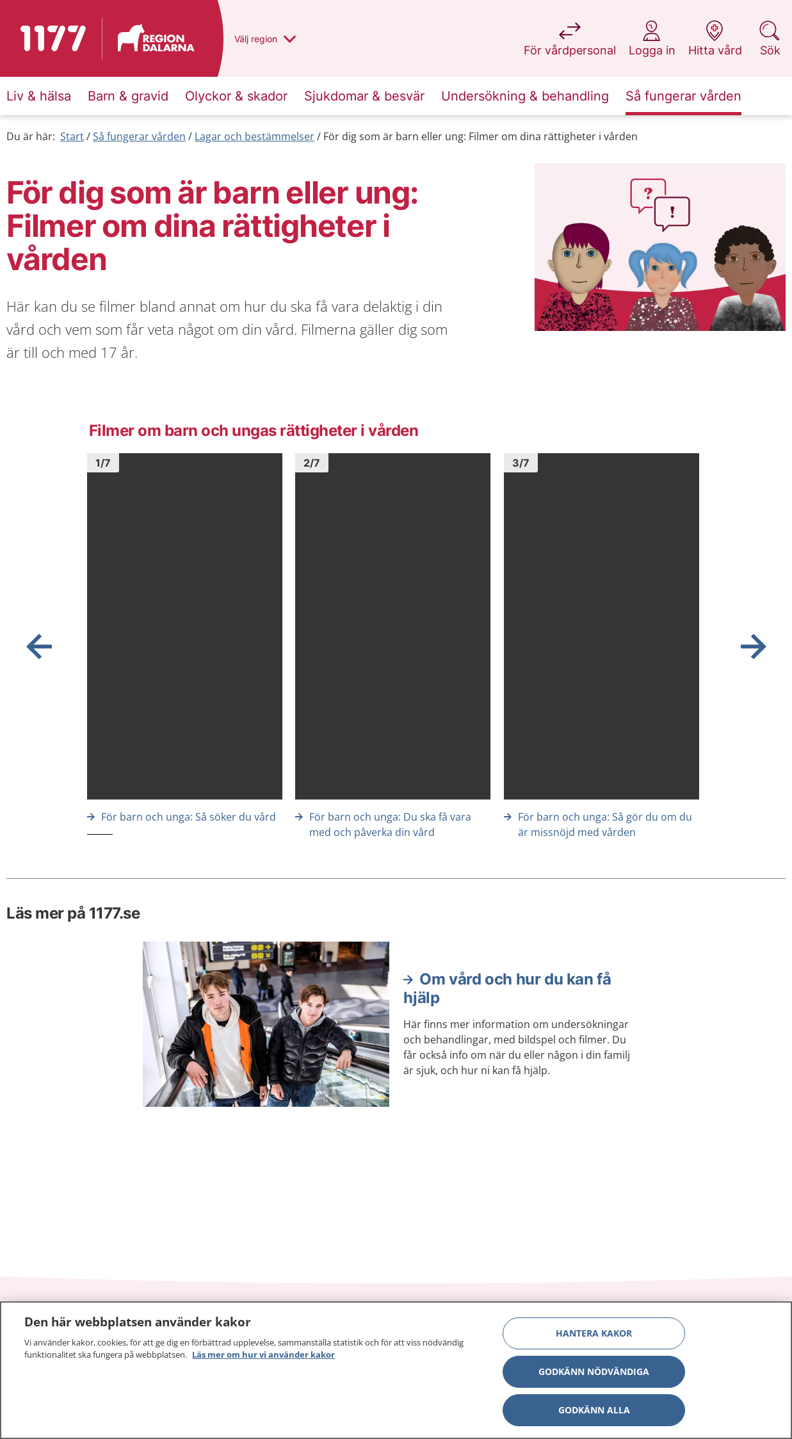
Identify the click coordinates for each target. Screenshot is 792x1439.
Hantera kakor (594, 1333)
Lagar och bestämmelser (254, 136)
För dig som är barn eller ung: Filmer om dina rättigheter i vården (480, 136)
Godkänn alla (594, 1410)
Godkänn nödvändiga (593, 1371)
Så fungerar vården (139, 136)
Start (72, 136)
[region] (396, 1370)
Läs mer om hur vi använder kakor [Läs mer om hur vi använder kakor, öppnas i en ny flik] (263, 1354)
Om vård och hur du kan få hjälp (507, 988)
